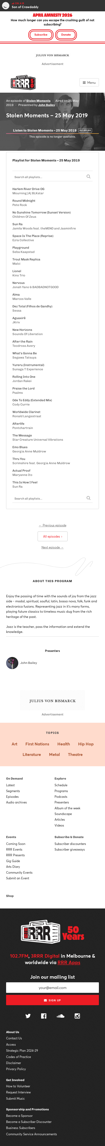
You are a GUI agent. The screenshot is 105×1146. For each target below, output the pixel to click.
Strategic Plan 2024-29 (22, 1050)
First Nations (37, 744)
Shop (10, 896)
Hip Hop (86, 744)
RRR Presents (15, 855)
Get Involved (15, 1080)
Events (11, 837)
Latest (10, 785)
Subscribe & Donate (69, 837)
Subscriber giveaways (70, 849)
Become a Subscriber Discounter (28, 1122)
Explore (60, 778)
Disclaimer (13, 1063)
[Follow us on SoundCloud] (61, 1016)
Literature (32, 754)
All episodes (52, 536)
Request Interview (18, 1092)
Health (63, 744)
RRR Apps (69, 962)
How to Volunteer (18, 1086)
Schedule (61, 785)
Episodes (12, 797)
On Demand (14, 778)
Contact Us (14, 1038)
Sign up (52, 1000)
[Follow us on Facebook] (43, 1016)
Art (14, 744)
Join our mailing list (52, 977)
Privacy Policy (16, 1069)
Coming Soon (15, 844)
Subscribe (40, 34)
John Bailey (46, 105)
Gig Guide (13, 861)
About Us (12, 1032)
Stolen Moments (38, 101)
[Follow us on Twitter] (28, 1016)
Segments (13, 791)
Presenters (62, 802)
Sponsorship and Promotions (27, 1109)
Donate (66, 34)
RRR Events (14, 849)
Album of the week (67, 808)
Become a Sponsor (19, 1116)
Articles (60, 819)
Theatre (75, 754)
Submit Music (15, 1098)
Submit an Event (17, 878)
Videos (59, 825)
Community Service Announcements (31, 1134)
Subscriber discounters (70, 844)
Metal (54, 754)
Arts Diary (13, 867)
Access (11, 1044)
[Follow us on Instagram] (77, 1016)
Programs (61, 791)
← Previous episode (52, 525)
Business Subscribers (20, 1128)
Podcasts (61, 797)
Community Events (19, 872)
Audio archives (16, 802)
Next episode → (53, 547)
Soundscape (63, 814)
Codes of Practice (18, 1057)
